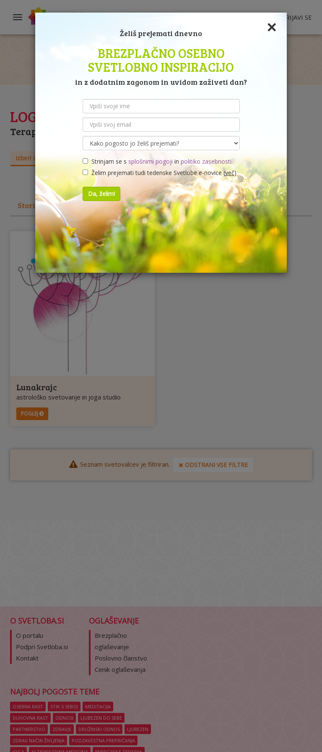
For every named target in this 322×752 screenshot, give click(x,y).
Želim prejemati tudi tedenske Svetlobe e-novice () (159, 173)
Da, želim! (101, 194)
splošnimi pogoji (150, 161)
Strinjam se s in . (158, 161)
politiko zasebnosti (206, 161)
